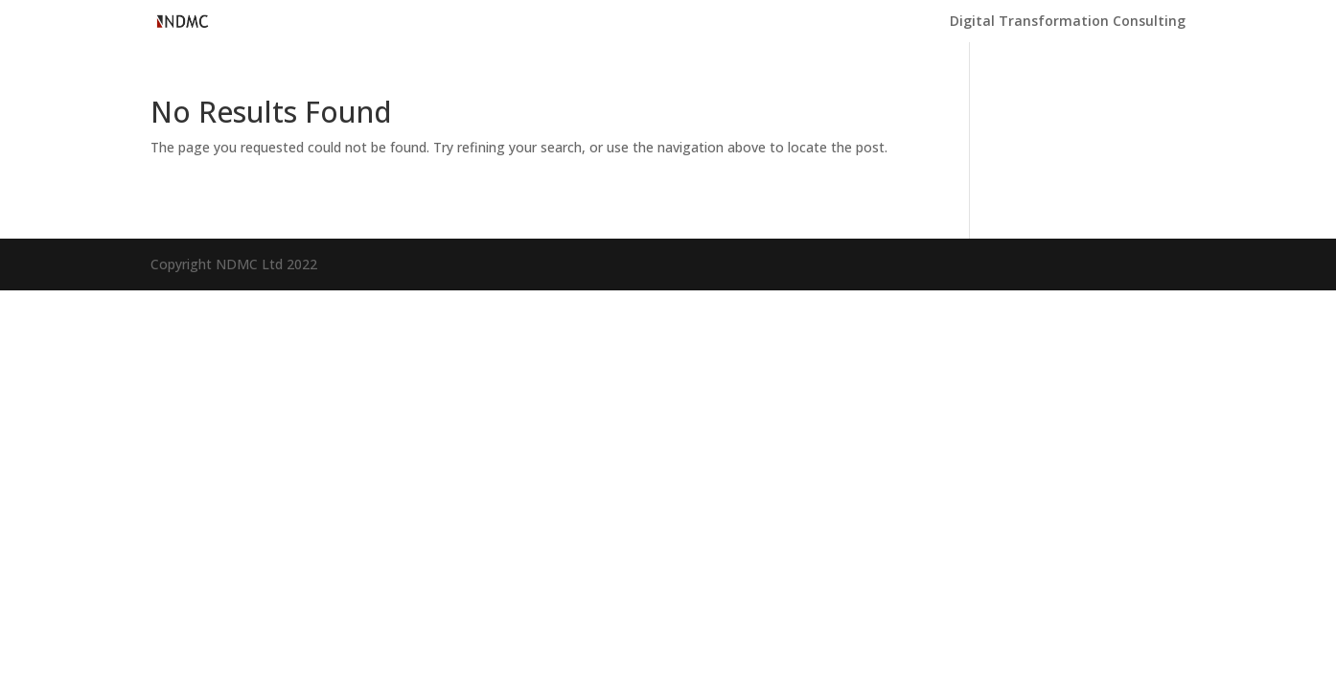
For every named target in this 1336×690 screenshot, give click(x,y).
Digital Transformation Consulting (1068, 22)
